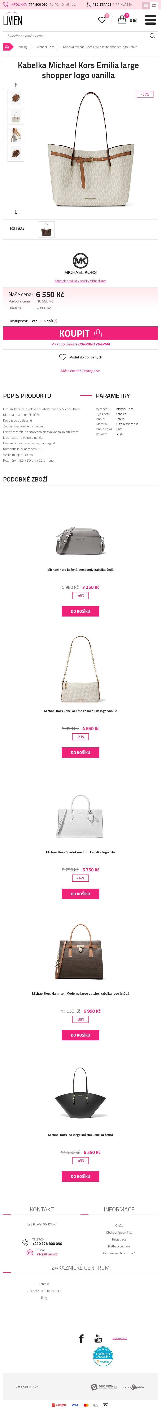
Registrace (119, 1239)
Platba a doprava (119, 1246)
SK (146, 5)
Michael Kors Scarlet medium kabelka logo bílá (80, 852)
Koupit (80, 333)
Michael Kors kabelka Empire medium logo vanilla (80, 710)
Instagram (120, 1338)
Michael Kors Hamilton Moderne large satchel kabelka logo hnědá (80, 993)
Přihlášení (124, 4)
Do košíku (80, 611)
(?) (55, 321)
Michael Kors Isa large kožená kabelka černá (80, 1134)
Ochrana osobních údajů (119, 1253)
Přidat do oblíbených (86, 357)
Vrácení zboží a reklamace (44, 1290)
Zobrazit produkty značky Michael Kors (80, 280)
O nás (119, 1225)
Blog (44, 1297)
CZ (154, 5)
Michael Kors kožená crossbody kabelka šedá (80, 569)
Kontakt (44, 1283)
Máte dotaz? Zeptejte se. (80, 371)
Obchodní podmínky (119, 1232)
